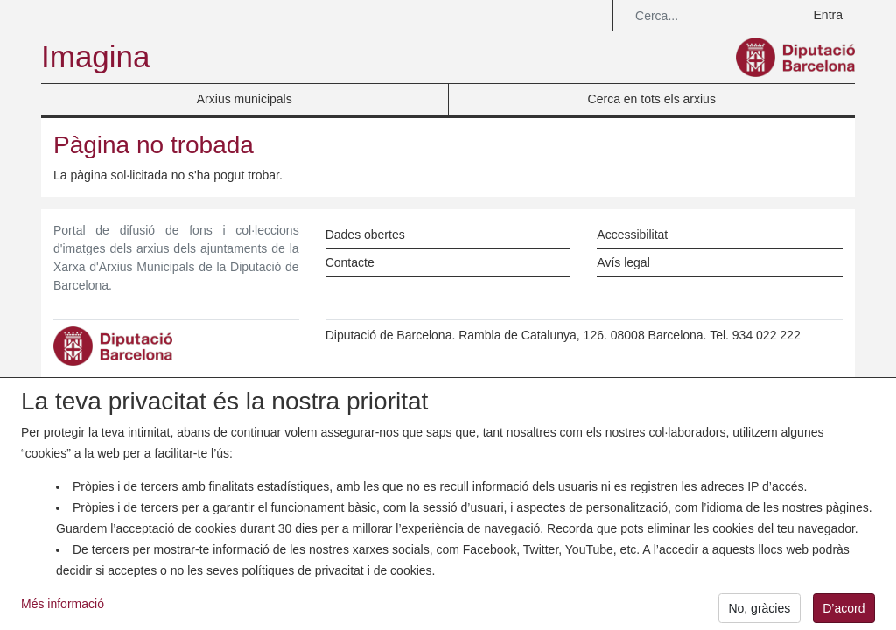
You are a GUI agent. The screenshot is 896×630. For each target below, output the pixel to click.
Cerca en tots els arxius (652, 99)
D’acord (843, 613)
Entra (828, 15)
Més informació (62, 609)
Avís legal (623, 263)
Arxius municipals (244, 99)
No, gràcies (759, 613)
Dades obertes (365, 235)
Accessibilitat (632, 235)
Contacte (350, 263)
